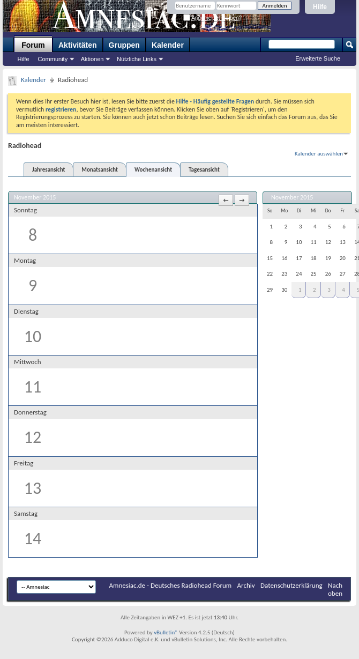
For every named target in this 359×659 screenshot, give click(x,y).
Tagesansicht (204, 169)
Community (53, 59)
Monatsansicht (99, 169)
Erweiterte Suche (317, 58)
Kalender (168, 45)
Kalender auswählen (319, 153)
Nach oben (335, 589)
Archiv (246, 585)
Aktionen (92, 59)
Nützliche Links (136, 59)
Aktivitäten (77, 45)
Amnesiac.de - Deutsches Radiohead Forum (170, 585)
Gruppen (124, 45)
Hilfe (320, 7)
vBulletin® (166, 632)
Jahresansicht (48, 169)
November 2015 (292, 197)
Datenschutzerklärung (291, 585)
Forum (33, 45)
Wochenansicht (153, 169)
